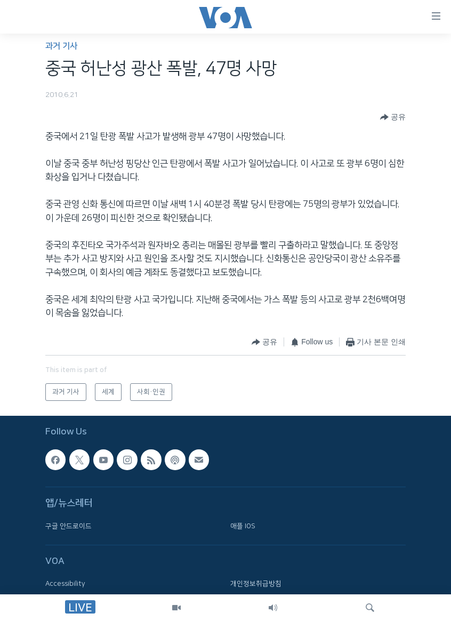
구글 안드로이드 (68, 526)
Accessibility (65, 584)
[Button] (393, 117)
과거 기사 (61, 46)
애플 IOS (242, 526)
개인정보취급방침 (255, 584)
